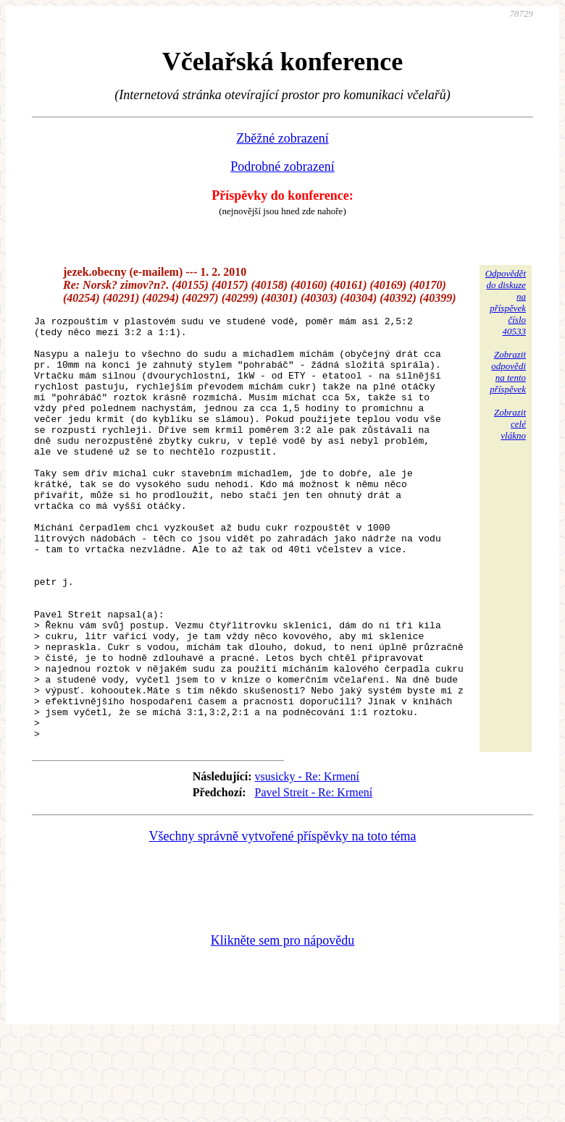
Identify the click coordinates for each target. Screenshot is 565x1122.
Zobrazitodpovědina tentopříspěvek (508, 372)
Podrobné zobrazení (282, 166)
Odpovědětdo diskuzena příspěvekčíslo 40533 (505, 302)
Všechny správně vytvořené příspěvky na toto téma (283, 921)
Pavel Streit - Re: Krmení (314, 877)
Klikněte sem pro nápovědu (282, 1025)
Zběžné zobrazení (282, 138)
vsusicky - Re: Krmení (307, 861)
